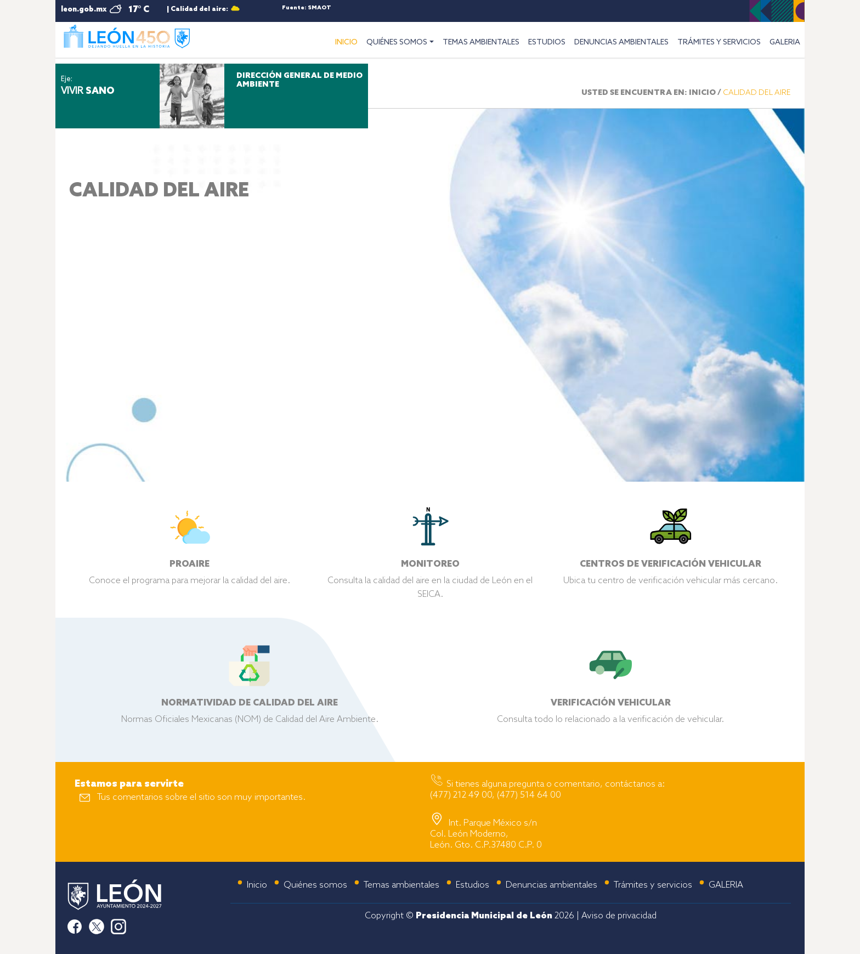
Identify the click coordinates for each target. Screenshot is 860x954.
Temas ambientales (401, 885)
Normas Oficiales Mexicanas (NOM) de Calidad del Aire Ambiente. (249, 703)
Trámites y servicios (653, 885)
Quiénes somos (315, 885)
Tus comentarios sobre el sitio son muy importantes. (201, 797)
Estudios (472, 885)
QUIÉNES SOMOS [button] (396, 42)
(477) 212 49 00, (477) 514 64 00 (495, 795)
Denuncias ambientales (551, 885)
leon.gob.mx (83, 9)
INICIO (348, 41)
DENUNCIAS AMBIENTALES (621, 42)
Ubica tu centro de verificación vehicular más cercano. (670, 564)
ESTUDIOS (546, 42)
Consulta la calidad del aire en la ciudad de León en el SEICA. (430, 571)
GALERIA (785, 42)
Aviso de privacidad (619, 916)
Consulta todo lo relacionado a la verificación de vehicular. (610, 703)
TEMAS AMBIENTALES (481, 42)
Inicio (257, 885)
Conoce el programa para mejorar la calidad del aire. (189, 564)
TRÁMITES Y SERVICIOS (719, 42)
